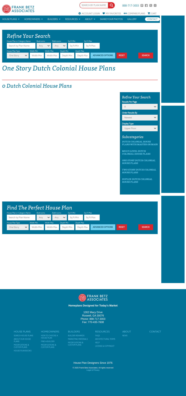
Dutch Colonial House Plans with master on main (140, 143)
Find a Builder (47, 341)
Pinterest (142, 5)
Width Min (34, 51)
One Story (14, 55)
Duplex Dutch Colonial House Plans (137, 180)
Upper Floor (130, 128)
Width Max (49, 51)
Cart (154, 13)
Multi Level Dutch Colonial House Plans (136, 152)
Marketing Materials (78, 339)
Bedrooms (41, 41)
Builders (53, 19)
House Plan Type (13, 51)
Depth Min (64, 51)
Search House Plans (23, 336)
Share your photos (111, 19)
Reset (122, 55)
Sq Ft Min (71, 41)
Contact (152, 19)
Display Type (128, 123)
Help (97, 342)
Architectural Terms (105, 339)
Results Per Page (129, 101)
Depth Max (79, 51)
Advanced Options (103, 55)
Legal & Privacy (93, 370)
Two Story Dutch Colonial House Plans (139, 171)
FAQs (97, 336)
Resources (71, 19)
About (89, 19)
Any (41, 45)
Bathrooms (56, 41)
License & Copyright (104, 346)
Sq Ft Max (88, 41)
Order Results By (129, 112)
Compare (136, 13)
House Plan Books (23, 351)
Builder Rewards (76, 336)
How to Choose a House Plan (49, 337)
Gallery (132, 19)
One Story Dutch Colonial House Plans (138, 161)
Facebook (146, 5)
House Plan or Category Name (19, 41)
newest (128, 117)
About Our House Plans (22, 340)
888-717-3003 (130, 5)
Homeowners (32, 19)
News (124, 336)
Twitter (150, 5)
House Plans (9, 19)
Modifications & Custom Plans (21, 346)
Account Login (91, 13)
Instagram (155, 5)
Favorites (113, 13)
